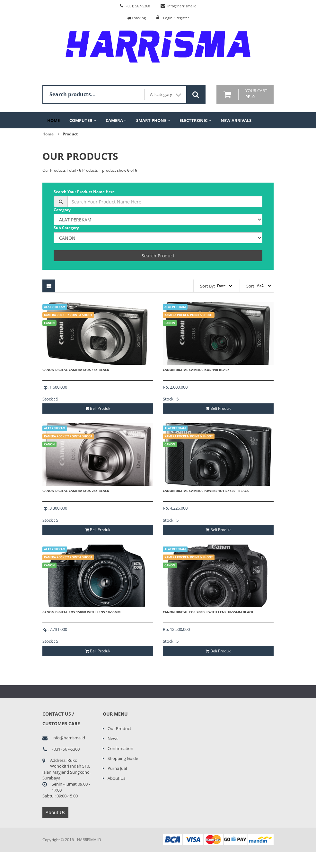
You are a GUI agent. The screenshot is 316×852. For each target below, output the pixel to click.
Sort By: (207, 286)
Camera (116, 120)
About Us (55, 812)
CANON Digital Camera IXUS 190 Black (196, 369)
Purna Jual (117, 768)
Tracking (136, 17)
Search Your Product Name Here (84, 191)
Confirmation (120, 748)
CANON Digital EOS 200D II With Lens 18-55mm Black (208, 612)
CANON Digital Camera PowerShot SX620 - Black (206, 490)
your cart (256, 94)
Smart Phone (153, 120)
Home (53, 120)
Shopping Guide (123, 758)
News (113, 738)
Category (62, 209)
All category (165, 94)
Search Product (158, 256)
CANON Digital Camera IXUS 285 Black (75, 490)
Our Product (119, 728)
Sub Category (66, 227)
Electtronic (195, 120)
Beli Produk (97, 408)
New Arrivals (236, 120)
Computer (82, 120)
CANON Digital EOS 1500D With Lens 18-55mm (81, 612)
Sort (250, 286)
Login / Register (176, 17)
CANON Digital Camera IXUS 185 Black (75, 369)
